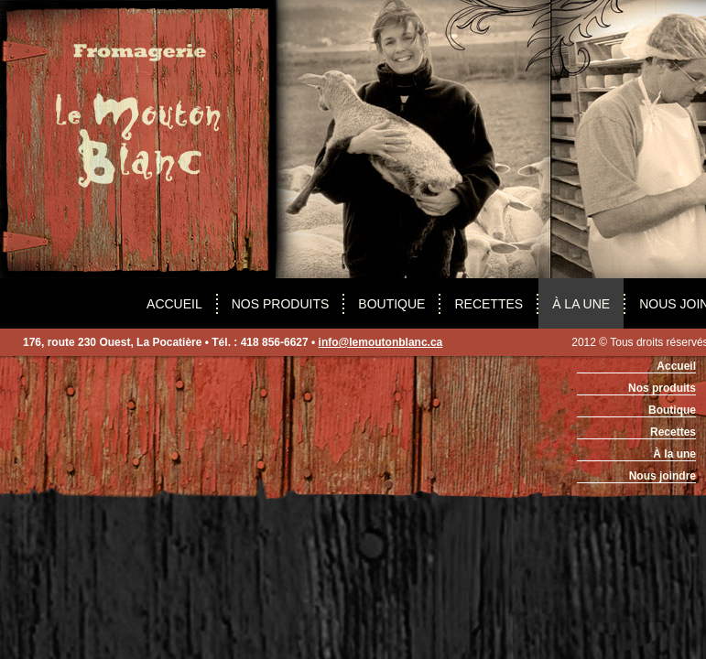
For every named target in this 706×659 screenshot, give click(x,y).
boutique (391, 304)
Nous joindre (662, 476)
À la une (581, 304)
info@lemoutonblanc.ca (381, 342)
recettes (488, 304)
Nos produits (281, 304)
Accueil (174, 304)
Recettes (673, 432)
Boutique (672, 410)
